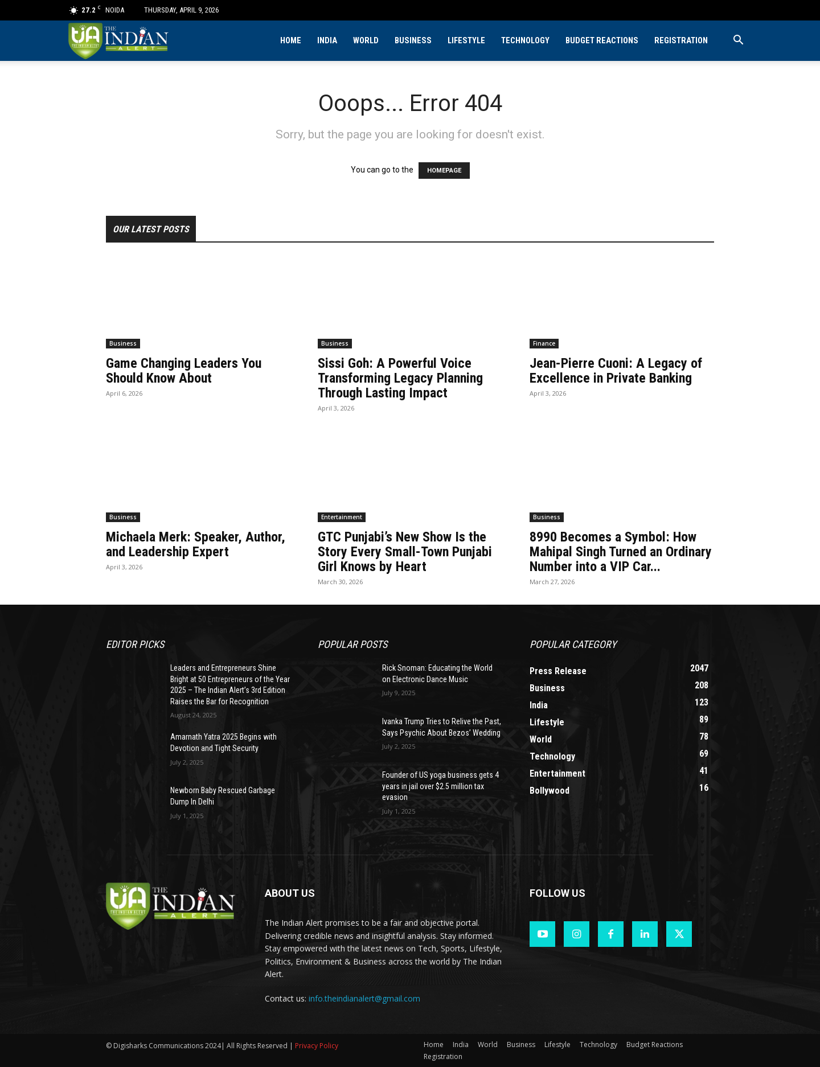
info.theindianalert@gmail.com (364, 998)
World (366, 41)
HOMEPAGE (444, 170)
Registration (681, 41)
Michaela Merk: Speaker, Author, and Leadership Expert (195, 544)
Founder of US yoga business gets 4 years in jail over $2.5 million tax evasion (440, 786)
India (327, 41)
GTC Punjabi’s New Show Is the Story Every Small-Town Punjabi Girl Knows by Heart (405, 551)
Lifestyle (466, 41)
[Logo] (119, 40)
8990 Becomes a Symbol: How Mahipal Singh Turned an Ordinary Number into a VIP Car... (621, 551)
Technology (525, 41)
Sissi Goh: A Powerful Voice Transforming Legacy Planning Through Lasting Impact (400, 378)
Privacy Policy (316, 1045)
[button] (738, 41)
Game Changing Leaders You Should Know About (183, 370)
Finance (544, 343)
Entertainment (341, 517)
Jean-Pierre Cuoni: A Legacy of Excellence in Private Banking (616, 370)
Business (413, 41)
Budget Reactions (601, 41)
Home (290, 41)
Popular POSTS (352, 644)
